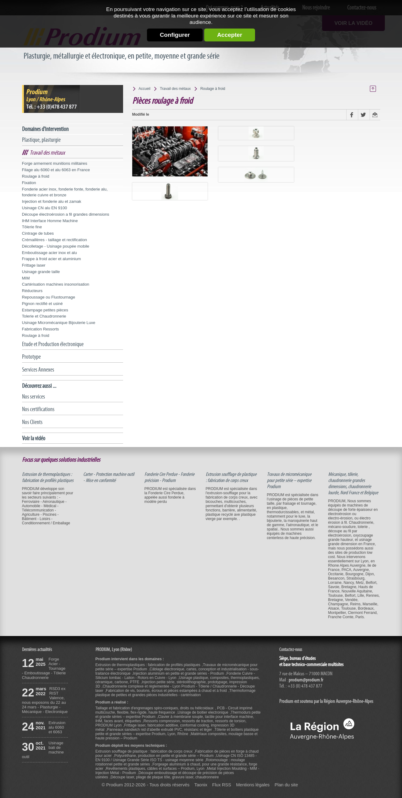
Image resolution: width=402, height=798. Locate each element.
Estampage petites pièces (45, 310)
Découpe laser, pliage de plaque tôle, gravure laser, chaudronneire (165, 777)
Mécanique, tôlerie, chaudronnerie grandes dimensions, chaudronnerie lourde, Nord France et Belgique (353, 483)
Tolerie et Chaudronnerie (44, 316)
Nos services (33, 396)
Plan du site (286, 784)
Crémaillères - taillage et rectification (54, 239)
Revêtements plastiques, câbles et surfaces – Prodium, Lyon (155, 768)
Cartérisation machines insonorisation (55, 284)
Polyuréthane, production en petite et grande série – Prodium (163, 756)
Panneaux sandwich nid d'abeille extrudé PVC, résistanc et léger (159, 729)
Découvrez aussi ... (39, 385)
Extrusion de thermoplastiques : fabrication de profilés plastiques (47, 477)
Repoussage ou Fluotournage (48, 297)
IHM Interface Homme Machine (50, 220)
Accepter (229, 35)
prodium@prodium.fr (306, 680)
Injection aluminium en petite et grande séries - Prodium (178, 673)
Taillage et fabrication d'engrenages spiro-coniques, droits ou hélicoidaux (155, 708)
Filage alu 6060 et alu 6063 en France (56, 170)
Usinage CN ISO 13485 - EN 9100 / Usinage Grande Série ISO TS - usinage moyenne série (176, 758)
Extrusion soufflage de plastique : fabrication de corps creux (231, 477)
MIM (26, 278)
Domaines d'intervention (45, 129)
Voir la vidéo (33, 438)
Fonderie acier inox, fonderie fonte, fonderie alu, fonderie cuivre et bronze (65, 192)
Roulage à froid (35, 176)
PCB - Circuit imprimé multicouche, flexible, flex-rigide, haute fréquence (174, 710)
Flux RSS (221, 784)
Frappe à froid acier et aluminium (51, 258)
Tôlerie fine (32, 227)
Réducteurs (32, 290)
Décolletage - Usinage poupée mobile (55, 246)
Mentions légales (253, 784)
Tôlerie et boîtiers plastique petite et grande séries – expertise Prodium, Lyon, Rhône (177, 731)
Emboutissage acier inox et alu (49, 252)
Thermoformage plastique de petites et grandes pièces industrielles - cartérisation (176, 692)
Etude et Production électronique (53, 344)
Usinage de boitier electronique (203, 712)
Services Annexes (38, 369)
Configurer (175, 35)
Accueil (145, 89)
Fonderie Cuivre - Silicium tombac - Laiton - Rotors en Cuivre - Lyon (175, 675)
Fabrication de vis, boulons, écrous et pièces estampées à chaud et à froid (166, 690)
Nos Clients (32, 422)
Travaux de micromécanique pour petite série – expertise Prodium (289, 480)
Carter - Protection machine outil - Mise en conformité (108, 477)
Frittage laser (34, 265)
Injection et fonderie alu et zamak (51, 201)
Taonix (200, 784)
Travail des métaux (47, 152)
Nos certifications (38, 409)
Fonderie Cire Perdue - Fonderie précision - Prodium (169, 477)
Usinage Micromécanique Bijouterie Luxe (59, 322)
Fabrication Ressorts (40, 329)
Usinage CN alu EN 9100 (44, 208)
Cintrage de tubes (38, 233)
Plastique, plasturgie (41, 139)
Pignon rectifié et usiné (42, 303)
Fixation (29, 182)
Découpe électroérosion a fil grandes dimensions (65, 214)
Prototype (31, 356)
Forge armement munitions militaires (54, 163)
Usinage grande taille (41, 271)
